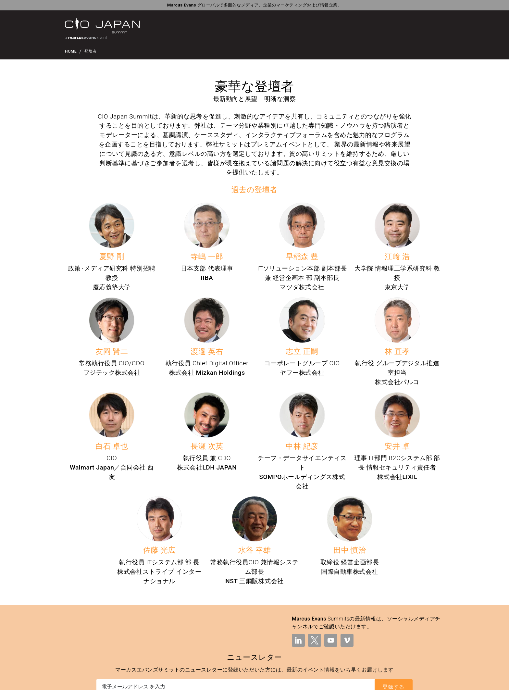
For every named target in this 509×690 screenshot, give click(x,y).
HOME (71, 51)
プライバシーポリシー (356, 680)
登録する (393, 627)
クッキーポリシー (398, 680)
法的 (304, 680)
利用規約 (321, 680)
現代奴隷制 (431, 680)
